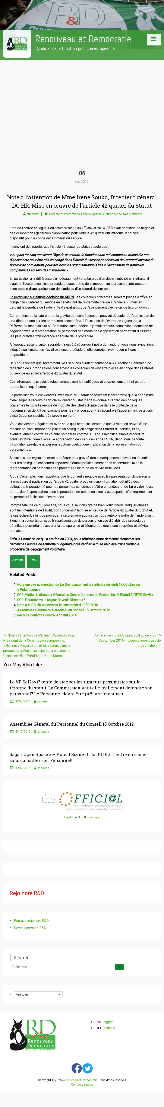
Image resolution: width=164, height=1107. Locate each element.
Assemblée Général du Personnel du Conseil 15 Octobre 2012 (63, 610)
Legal (67, 817)
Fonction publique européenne (101, 214)
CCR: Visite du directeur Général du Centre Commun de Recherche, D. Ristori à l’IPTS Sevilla (85, 595)
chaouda (32, 214)
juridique (94, 817)
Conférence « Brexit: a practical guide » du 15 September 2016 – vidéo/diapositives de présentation (127, 640)
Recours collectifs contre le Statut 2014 (46, 615)
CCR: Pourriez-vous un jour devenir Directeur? (51, 600)
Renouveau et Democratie (83, 39)
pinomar (43, 701)
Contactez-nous (82, 1084)
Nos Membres (132, 214)
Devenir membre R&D (30, 928)
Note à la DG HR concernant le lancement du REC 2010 (57, 605)
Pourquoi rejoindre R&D (31, 921)
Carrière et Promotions (64, 214)
